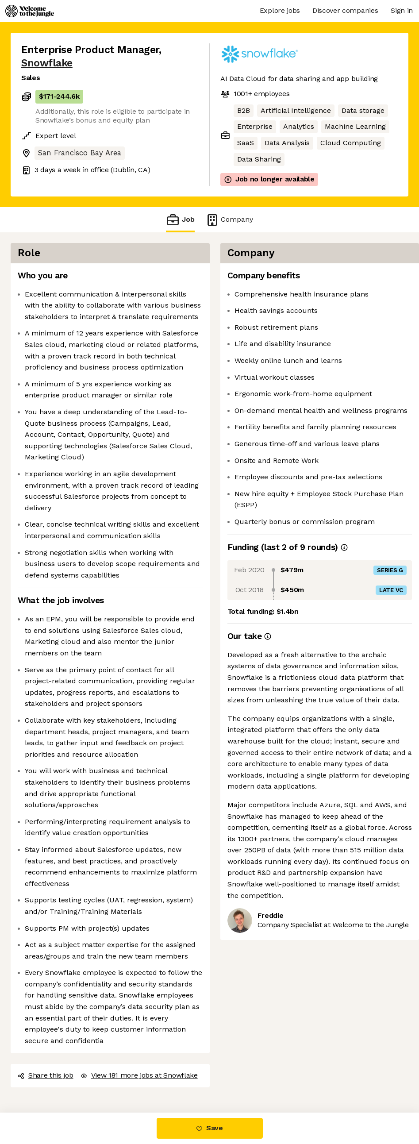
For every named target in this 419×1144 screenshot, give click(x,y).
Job (180, 219)
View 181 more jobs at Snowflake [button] (139, 1075)
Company (229, 219)
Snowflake (47, 63)
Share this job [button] (45, 1075)
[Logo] (29, 11)
